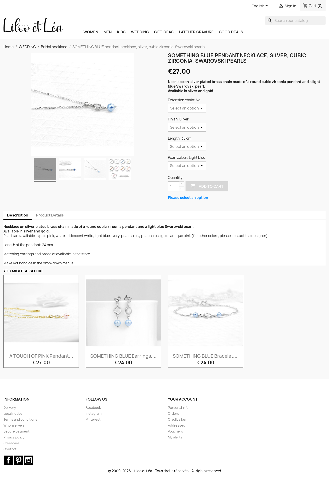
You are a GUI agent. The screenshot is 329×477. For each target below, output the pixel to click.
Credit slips (177, 419)
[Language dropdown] (260, 6)
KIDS (121, 31)
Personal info (178, 407)
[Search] (295, 20)
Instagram (93, 413)
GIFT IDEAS (164, 31)
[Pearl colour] (187, 165)
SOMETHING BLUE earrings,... (123, 356)
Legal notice (12, 413)
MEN (107, 31)
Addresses (176, 425)
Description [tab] (17, 215)
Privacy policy (13, 437)
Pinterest (93, 419)
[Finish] (187, 127)
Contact (9, 449)
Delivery (9, 407)
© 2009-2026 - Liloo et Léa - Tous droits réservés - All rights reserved (164, 471)
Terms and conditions (20, 419)
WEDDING (140, 31)
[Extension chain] (187, 108)
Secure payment (16, 431)
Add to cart (206, 186)
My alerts (175, 437)
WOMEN (90, 31)
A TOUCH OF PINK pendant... (41, 356)
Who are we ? (13, 425)
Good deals (231, 31)
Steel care (11, 443)
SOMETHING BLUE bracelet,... (206, 356)
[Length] (187, 146)
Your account (183, 399)
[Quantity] (173, 186)
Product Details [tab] (50, 215)
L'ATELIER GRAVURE (196, 31)
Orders (173, 413)
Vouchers (175, 431)
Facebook (93, 407)
